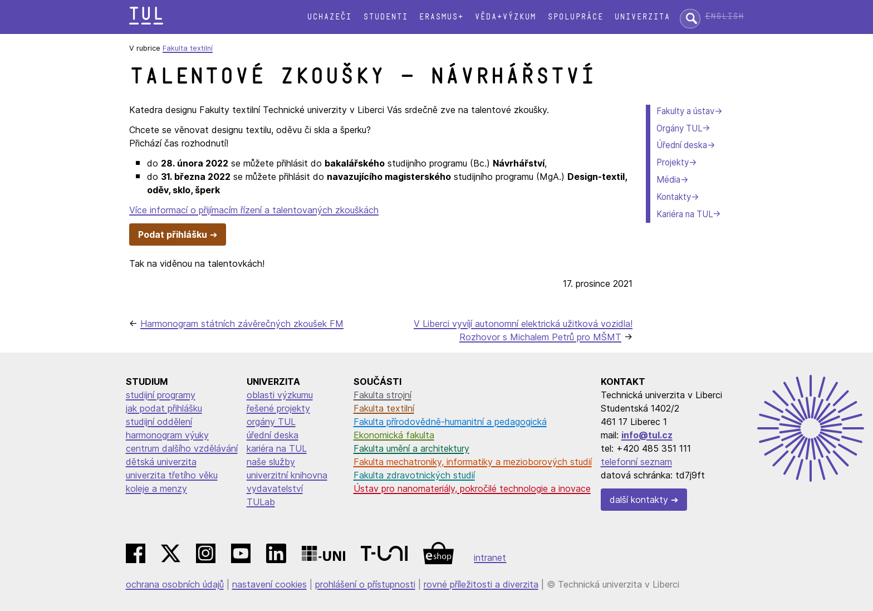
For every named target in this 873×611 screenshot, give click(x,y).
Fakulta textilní (188, 48)
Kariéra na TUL (684, 214)
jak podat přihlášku (164, 408)
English (724, 16)
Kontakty (673, 197)
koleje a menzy (156, 488)
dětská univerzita (161, 461)
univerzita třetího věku (172, 475)
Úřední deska (681, 145)
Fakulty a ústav (685, 111)
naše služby (271, 461)
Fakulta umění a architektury (411, 448)
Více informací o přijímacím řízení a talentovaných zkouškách (254, 210)
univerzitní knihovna (287, 475)
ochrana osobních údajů (175, 584)
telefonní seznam (636, 461)
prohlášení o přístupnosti (365, 584)
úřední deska (272, 435)
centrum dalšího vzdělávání (182, 448)
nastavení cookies (269, 584)
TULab (261, 501)
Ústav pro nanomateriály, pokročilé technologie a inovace (472, 488)
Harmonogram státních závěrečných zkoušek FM (242, 323)
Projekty (672, 162)
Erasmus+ (441, 17)
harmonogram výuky (167, 435)
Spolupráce (575, 17)
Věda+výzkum (505, 17)
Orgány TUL (679, 128)
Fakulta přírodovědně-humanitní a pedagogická (450, 421)
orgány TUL (271, 421)
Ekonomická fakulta (394, 435)
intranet (490, 557)
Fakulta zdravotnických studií (414, 475)
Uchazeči (329, 17)
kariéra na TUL (277, 448)
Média (668, 179)
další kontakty (639, 499)
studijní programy (160, 394)
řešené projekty (278, 408)
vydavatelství (275, 488)
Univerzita (642, 17)
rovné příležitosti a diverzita (481, 584)
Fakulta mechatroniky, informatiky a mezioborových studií (473, 461)
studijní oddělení (159, 421)
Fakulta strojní (382, 394)
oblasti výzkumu (280, 394)
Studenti (385, 17)
